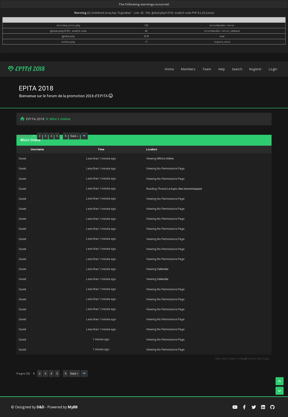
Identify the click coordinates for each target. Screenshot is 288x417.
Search (237, 69)
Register (255, 69)
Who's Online (165, 158)
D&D (40, 407)
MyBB (73, 407)
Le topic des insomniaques (184, 188)
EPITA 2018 (26, 69)
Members (188, 69)
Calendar (162, 269)
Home (169, 69)
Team (206, 69)
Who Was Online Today (229, 358)
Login (273, 69)
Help (221, 69)
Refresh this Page (257, 358)
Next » (74, 136)
